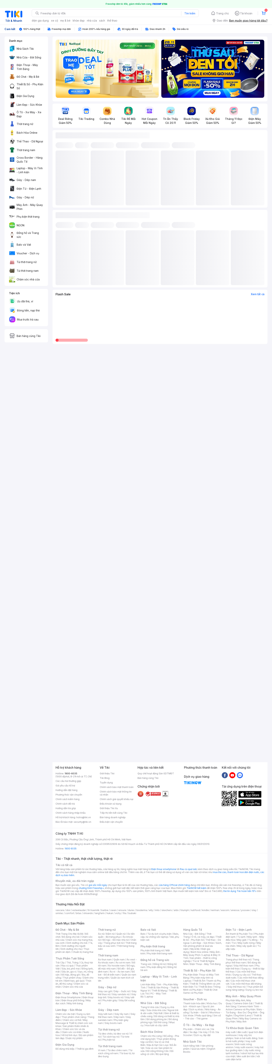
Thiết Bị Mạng (159, 990)
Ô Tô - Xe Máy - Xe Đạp (198, 1025)
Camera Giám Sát (243, 1003)
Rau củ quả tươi (188, 869)
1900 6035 (70, 848)
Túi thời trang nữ (109, 1029)
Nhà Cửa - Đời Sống (153, 1003)
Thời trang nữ (107, 929)
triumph (185, 910)
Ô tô (211, 1032)
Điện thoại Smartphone (68, 997)
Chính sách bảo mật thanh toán (117, 787)
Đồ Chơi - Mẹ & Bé (67, 929)
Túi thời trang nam (110, 1046)
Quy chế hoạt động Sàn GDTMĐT (156, 773)
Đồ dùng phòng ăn (157, 1019)
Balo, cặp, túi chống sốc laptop (160, 935)
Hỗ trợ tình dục (69, 1035)
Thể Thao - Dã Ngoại (239, 955)
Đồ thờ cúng (160, 1022)
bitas (78, 913)
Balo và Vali (148, 929)
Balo (143, 933)
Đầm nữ (110, 933)
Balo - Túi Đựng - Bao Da (245, 1011)
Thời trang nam (108, 955)
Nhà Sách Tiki (192, 1041)
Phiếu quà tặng (203, 1015)
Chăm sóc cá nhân (71, 1032)
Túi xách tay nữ (111, 1036)
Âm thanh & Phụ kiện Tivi (239, 933)
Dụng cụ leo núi (254, 989)
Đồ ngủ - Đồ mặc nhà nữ (116, 939)
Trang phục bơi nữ (114, 942)
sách (102, 20)
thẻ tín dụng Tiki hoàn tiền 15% (239, 891)
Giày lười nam (105, 1014)
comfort (69, 913)
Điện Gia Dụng (65, 1044)
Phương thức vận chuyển (69, 794)
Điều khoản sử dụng (110, 803)
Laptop (149, 996)
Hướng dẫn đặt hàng (66, 790)
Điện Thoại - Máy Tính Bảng (74, 993)
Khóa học (212, 1003)
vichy (118, 913)
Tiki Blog (105, 778)
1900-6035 (71, 773)
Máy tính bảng (75, 1003)
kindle (205, 910)
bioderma (141, 910)
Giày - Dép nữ (107, 987)
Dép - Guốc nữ (122, 991)
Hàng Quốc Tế (192, 929)
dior (68, 910)
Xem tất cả (257, 294)
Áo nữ (101, 933)
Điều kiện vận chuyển (111, 821)
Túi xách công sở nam (115, 1052)
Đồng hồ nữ (159, 964)
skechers (167, 910)
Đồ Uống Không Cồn (157, 1051)
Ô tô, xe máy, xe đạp (203, 936)
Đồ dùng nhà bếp (65, 1048)
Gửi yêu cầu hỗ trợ (65, 785)
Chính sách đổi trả (65, 803)
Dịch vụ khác (196, 1009)
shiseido (88, 913)
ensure (122, 910)
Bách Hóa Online (152, 1031)
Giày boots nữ (115, 997)
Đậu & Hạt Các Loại (157, 1045)
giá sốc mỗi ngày (98, 885)
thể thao (112, 20)
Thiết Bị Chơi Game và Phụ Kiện (200, 991)
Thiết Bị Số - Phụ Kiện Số (202, 938)
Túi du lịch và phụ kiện (159, 933)
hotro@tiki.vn (83, 817)
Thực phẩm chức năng (74, 1017)
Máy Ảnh (241, 1021)
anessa (235, 910)
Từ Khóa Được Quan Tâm (242, 1028)
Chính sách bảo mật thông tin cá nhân (116, 793)
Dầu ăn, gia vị (69, 971)
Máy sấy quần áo (246, 945)
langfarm (100, 913)
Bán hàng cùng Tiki (148, 778)
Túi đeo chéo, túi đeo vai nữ (113, 1033)
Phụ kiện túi (109, 1039)
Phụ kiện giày (110, 1000)
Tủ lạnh (241, 936)
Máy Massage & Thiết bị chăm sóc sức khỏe (74, 1023)
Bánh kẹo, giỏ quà (74, 980)
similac (59, 913)
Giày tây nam (121, 1014)
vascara (60, 910)
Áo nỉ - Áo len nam (120, 971)
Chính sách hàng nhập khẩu (71, 812)
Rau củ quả (67, 965)
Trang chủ (222, 13)
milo (157, 910)
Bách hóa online (199, 952)
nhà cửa (92, 20)
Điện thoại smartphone (163, 869)
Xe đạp (193, 1032)
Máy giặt (241, 939)
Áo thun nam (105, 959)
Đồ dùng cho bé (71, 936)
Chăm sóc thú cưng (151, 1036)
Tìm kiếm (189, 13)
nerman (215, 910)
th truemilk (93, 910)
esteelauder (79, 910)
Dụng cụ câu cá (241, 974)
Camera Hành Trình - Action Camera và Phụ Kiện (243, 1008)
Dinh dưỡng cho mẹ (71, 949)
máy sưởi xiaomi (244, 1047)
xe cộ (54, 20)
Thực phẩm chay (72, 977)
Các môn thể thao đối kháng (246, 983)
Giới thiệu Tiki (107, 773)
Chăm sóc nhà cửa (73, 986)
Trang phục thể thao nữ (238, 959)
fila (124, 913)
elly (151, 910)
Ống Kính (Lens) (243, 1015)
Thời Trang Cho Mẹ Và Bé (69, 933)
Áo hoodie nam (116, 965)
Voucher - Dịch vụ (195, 999)
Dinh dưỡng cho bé (76, 942)
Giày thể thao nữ (236, 986)
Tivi (234, 942)
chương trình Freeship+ (91, 888)
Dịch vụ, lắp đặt (202, 1035)
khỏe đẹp (79, 20)
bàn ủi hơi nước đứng (246, 1038)
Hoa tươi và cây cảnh (156, 1025)
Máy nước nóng (246, 942)
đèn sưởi (242, 1032)
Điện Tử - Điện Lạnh (239, 929)
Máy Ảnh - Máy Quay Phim (243, 996)
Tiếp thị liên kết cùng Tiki (113, 812)
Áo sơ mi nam (123, 962)
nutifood (195, 910)
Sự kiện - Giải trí (199, 1012)
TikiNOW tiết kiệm (196, 888)
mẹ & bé (65, 20)
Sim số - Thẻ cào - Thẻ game (202, 1017)
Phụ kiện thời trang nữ (152, 950)
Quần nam (119, 959)
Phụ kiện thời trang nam (159, 953)
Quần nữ (120, 933)
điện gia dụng (40, 20)
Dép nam (119, 1017)
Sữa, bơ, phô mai (71, 968)
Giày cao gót (105, 991)
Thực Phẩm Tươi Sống (70, 958)
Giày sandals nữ (120, 994)
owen (113, 910)
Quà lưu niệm (198, 1048)
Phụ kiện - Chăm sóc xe (196, 1029)
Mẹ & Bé (194, 949)
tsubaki (132, 913)
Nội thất (158, 1013)
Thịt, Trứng (72, 962)
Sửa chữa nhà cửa (156, 1010)
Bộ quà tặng (162, 1054)
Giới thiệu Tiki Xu (109, 808)
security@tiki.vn (82, 821)
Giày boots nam (113, 1023)
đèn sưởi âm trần (246, 1056)
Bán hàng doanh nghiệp (113, 817)
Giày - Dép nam (108, 1009)
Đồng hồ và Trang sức (155, 960)
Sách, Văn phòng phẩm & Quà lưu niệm (202, 945)
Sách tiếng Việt (191, 1045)
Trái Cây (60, 962)
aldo (176, 910)
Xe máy (203, 1032)
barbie (104, 910)
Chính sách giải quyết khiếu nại (116, 799)
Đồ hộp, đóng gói (70, 974)
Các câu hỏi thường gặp (68, 781)
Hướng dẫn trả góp (66, 808)
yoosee (245, 910)
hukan (110, 913)
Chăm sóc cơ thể (72, 1020)
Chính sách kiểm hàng (68, 799)
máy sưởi (231, 1032)
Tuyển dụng (106, 782)
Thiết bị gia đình (85, 1048)
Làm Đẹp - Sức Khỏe (69, 1009)
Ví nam (101, 1050)
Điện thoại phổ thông (73, 1000)
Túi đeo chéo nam (117, 1050)
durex (131, 910)
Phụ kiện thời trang (153, 946)
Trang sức (146, 964)
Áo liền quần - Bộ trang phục (116, 935)
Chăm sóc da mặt (65, 1014)
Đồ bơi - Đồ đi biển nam (116, 973)
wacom (225, 910)
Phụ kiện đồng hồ (156, 967)
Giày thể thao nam (243, 965)
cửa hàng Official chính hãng (174, 885)
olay (254, 910)
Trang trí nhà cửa (150, 1007)
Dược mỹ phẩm (74, 1038)
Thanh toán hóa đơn (194, 1003)
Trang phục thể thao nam (242, 961)
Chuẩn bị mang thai (82, 952)
